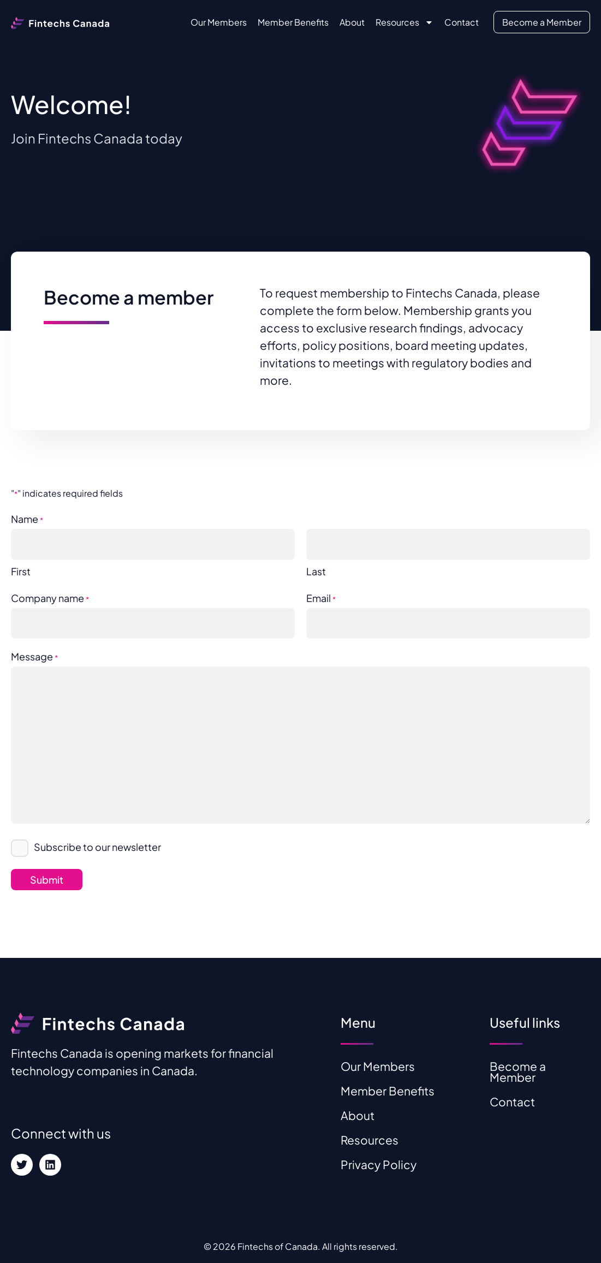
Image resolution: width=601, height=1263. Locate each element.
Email (321, 599)
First (21, 571)
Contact (461, 22)
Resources (404, 22)
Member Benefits (293, 22)
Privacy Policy (378, 1164)
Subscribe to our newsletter (97, 847)
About (352, 22)
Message (34, 657)
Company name (50, 599)
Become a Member (541, 22)
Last (316, 571)
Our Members (219, 22)
